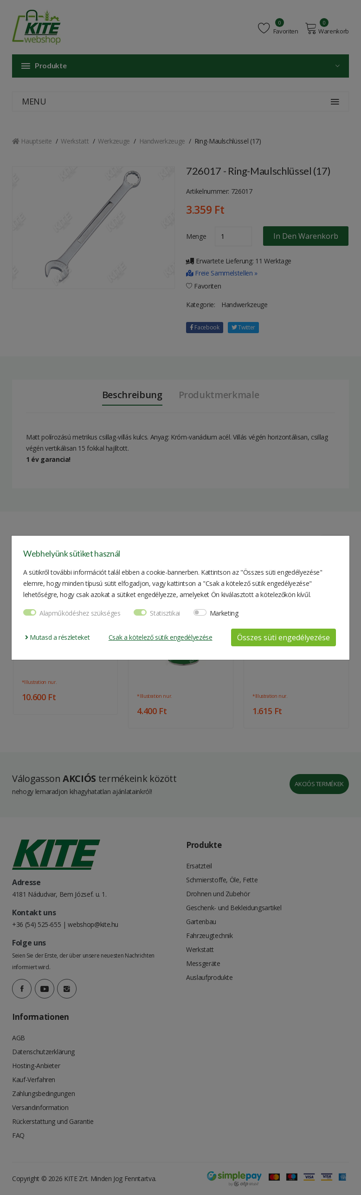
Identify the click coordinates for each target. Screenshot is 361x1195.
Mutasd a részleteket (57, 637)
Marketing (224, 613)
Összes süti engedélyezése (283, 637)
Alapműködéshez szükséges (80, 613)
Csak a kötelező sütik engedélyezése (161, 637)
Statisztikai (165, 613)
